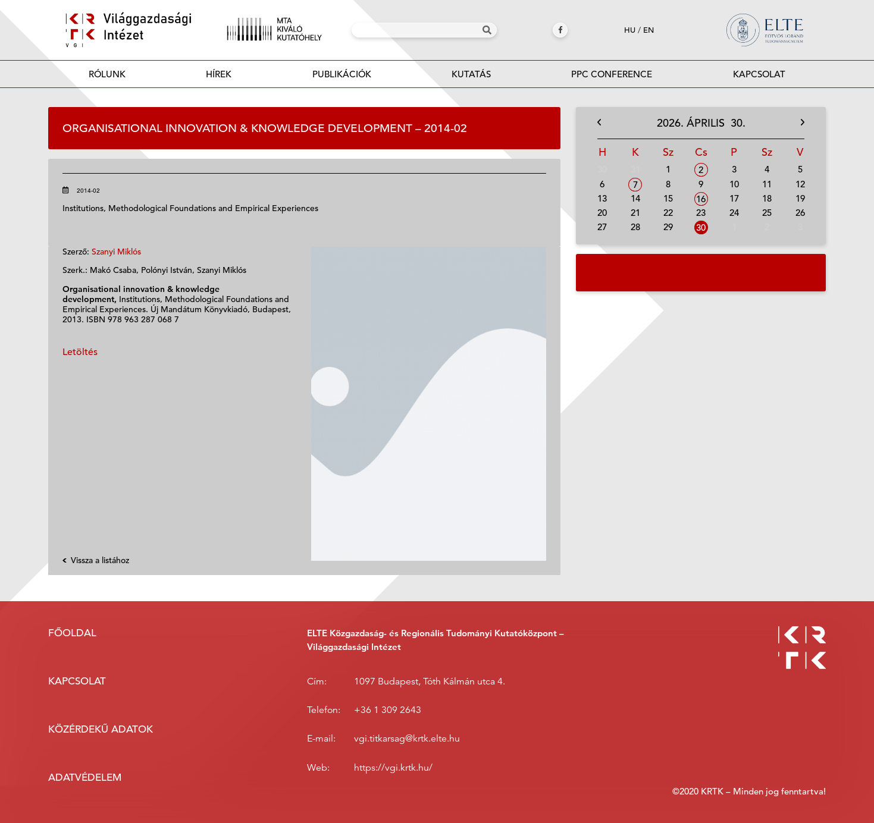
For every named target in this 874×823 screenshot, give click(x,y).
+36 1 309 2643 (387, 710)
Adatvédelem (84, 777)
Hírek (218, 74)
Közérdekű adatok (100, 729)
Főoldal (72, 633)
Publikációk (341, 77)
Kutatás (471, 74)
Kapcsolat (759, 74)
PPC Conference (611, 74)
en (648, 30)
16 (701, 199)
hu (629, 30)
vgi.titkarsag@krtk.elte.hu (407, 739)
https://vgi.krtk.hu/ (393, 768)
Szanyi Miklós (116, 251)
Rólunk (107, 74)
